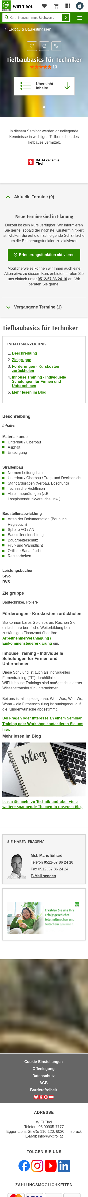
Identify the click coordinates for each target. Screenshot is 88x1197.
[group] (44, 67)
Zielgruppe (21, 360)
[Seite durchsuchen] (36, 17)
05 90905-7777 (51, 1127)
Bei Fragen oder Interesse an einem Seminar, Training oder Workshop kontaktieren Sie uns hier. (42, 723)
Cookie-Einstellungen (43, 1062)
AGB (43, 1083)
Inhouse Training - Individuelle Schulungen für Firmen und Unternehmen (39, 381)
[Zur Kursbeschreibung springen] (44, 86)
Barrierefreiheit (43, 1090)
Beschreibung (24, 353)
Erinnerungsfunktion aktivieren (44, 255)
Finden (65, 17)
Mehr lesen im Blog (29, 392)
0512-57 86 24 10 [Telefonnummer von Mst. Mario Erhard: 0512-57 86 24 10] (58, 862)
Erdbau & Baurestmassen (29, 29)
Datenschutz (43, 1076)
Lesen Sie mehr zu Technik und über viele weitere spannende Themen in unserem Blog (42, 804)
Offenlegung (43, 1069)
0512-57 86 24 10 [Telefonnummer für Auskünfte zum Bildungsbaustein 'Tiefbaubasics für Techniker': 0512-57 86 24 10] (52, 279)
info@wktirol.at (50, 1136)
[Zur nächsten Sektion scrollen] (44, 112)
